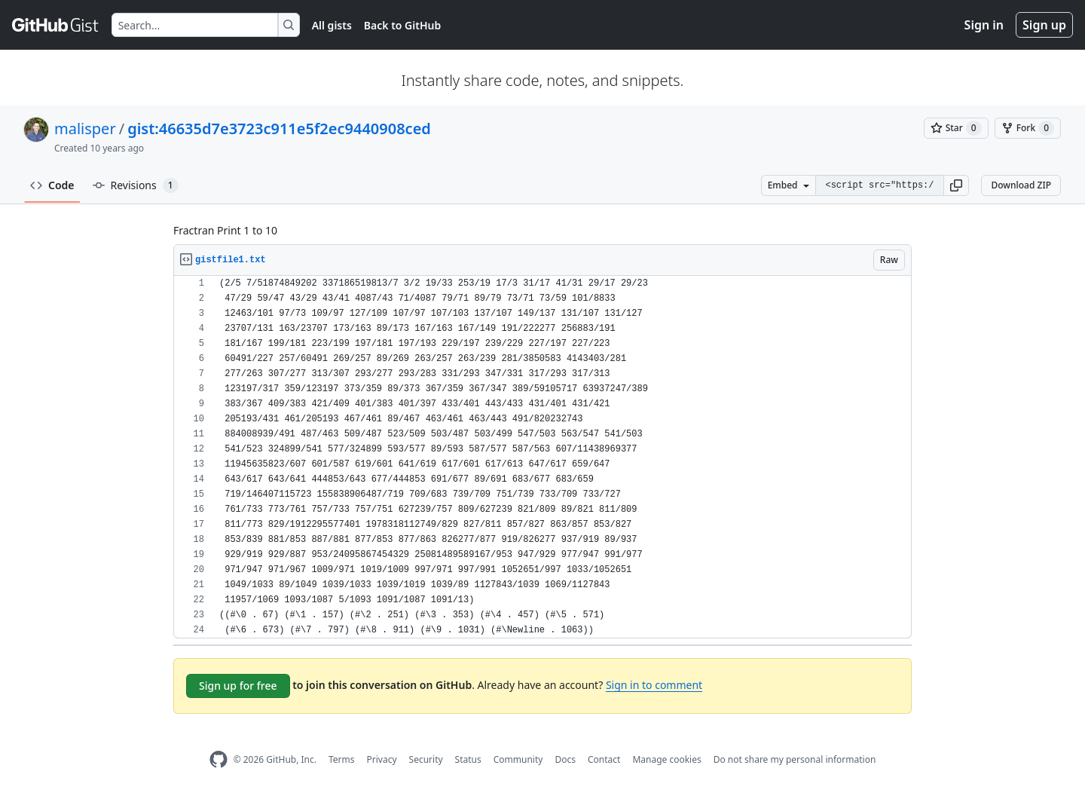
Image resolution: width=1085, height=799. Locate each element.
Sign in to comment (654, 685)
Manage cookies (666, 759)
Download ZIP (1021, 185)
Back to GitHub (402, 25)
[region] (542, 457)
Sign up (1044, 25)
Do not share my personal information (795, 759)
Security (426, 759)
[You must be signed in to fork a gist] (1028, 128)
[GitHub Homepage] (218, 759)
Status (468, 759)
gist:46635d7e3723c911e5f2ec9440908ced (279, 128)
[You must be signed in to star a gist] (956, 128)
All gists (332, 25)
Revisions (136, 185)
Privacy (382, 759)
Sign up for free (238, 685)
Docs (565, 759)
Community (518, 759)
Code (52, 185)
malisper (85, 128)
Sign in (984, 25)
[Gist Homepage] (55, 25)
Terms (342, 759)
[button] (956, 185)
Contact (604, 759)
